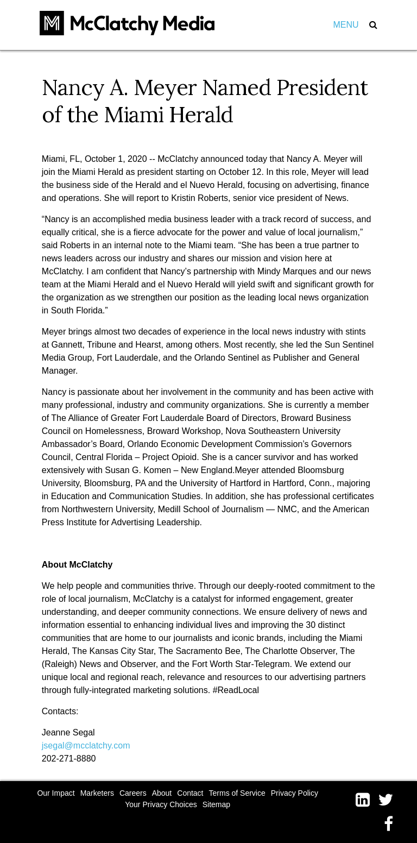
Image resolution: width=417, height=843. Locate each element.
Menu (345, 24)
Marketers (97, 793)
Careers (133, 793)
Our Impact (55, 793)
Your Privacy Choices (161, 804)
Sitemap (216, 804)
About (162, 793)
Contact (190, 793)
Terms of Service (237, 793)
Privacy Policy (294, 793)
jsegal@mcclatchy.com (86, 745)
